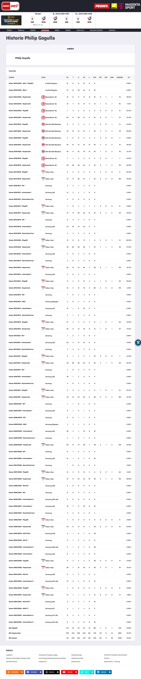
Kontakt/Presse (11, 661)
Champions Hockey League (48, 655)
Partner (106, 658)
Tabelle (21, 30)
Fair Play (80, 30)
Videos (33, 30)
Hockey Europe (76, 655)
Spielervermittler (77, 658)
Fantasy (112, 30)
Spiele (9, 30)
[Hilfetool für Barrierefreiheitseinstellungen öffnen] (138, 342)
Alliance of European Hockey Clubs (18, 658)
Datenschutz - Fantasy (112, 661)
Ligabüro (9, 655)
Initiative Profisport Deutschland (115, 655)
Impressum (43, 661)
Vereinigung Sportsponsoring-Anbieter (52, 658)
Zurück (70, 48)
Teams (68, 30)
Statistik (45, 30)
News (57, 30)
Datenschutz (75, 661)
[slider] (84, 20)
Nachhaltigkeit (96, 30)
